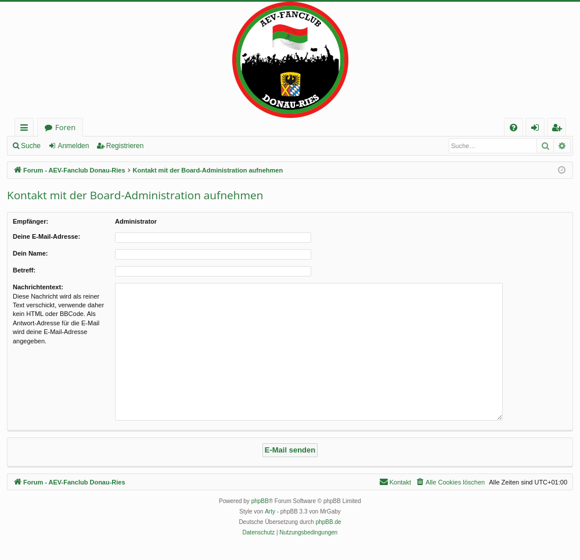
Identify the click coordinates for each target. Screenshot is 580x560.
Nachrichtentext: (38, 286)
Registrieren (125, 146)
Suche (31, 146)
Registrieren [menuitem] (559, 129)
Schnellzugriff (26, 129)
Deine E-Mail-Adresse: (46, 236)
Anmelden (73, 146)
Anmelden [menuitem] (538, 129)
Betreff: (24, 270)
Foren (65, 127)
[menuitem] (514, 128)
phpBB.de (328, 522)
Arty (270, 511)
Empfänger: (30, 221)
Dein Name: (30, 253)
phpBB (260, 501)
